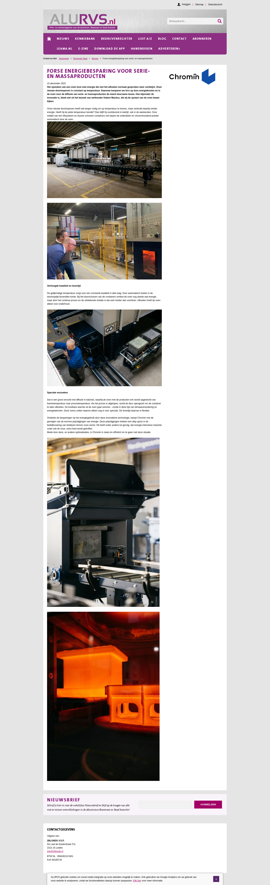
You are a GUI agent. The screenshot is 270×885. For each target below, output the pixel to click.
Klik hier (137, 880)
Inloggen (186, 4)
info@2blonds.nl (55, 851)
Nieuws (95, 58)
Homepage (64, 58)
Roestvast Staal (80, 58)
